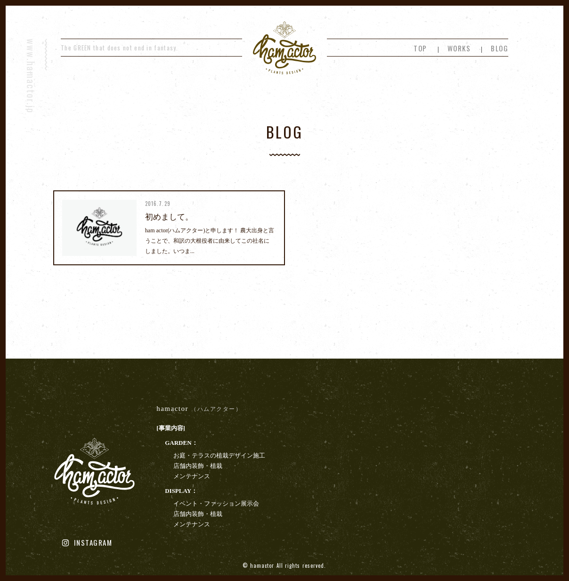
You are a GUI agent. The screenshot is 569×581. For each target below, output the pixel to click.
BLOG (499, 48)
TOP (420, 48)
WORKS (459, 48)
